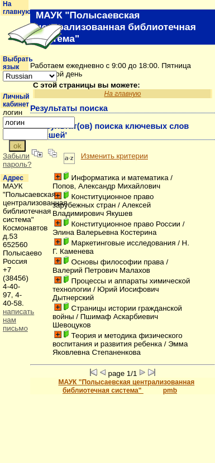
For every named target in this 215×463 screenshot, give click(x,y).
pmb (170, 390)
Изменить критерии (114, 156)
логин (12, 112)
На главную (17, 8)
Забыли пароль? (17, 160)
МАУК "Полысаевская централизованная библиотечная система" (126, 386)
